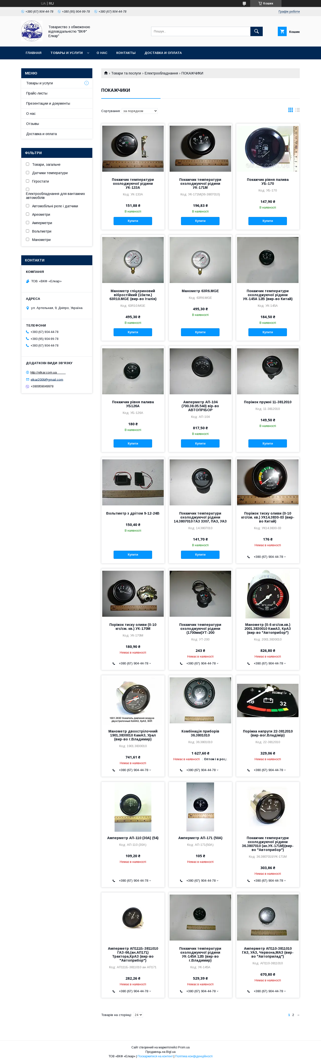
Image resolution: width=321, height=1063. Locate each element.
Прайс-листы (36, 93)
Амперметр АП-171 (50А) (200, 838)
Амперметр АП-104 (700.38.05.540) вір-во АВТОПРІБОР (200, 406)
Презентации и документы (48, 103)
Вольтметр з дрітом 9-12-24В (133, 513)
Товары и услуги (66, 53)
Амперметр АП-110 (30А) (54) (133, 838)
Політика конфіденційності (194, 1056)
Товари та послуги (126, 73)
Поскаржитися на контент (155, 1056)
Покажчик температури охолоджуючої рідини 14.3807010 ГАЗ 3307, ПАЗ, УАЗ (200, 517)
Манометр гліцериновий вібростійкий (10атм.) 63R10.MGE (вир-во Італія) (133, 295)
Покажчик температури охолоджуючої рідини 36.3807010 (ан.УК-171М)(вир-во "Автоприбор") (268, 844)
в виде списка (297, 111)
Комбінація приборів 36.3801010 (200, 733)
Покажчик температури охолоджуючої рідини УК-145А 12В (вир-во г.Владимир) (200, 954)
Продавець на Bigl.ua (160, 1052)
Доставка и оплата (163, 53)
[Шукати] (256, 31)
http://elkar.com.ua (48, 372)
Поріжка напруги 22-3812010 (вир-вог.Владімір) (268, 733)
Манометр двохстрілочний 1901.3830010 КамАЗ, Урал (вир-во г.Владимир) (133, 735)
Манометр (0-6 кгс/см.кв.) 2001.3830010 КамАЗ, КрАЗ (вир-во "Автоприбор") (267, 629)
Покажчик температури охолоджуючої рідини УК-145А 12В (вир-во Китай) (268, 295)
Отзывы (32, 124)
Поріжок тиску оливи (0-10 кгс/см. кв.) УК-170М (132, 627)
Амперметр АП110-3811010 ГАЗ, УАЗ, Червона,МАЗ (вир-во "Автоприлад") (268, 952)
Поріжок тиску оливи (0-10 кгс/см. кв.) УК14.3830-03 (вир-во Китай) (267, 517)
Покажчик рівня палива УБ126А (133, 404)
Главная (33, 53)
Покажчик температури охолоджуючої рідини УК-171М (200, 183)
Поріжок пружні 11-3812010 (267, 402)
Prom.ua (184, 1047)
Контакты (126, 53)
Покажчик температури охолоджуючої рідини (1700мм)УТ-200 (200, 629)
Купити (133, 221)
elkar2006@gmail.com (47, 379)
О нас (102, 53)
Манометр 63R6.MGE (200, 291)
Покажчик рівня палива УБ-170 (268, 182)
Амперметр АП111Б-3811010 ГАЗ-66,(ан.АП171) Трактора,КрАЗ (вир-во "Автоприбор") (133, 954)
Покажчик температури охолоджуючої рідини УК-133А (133, 183)
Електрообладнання (161, 73)
